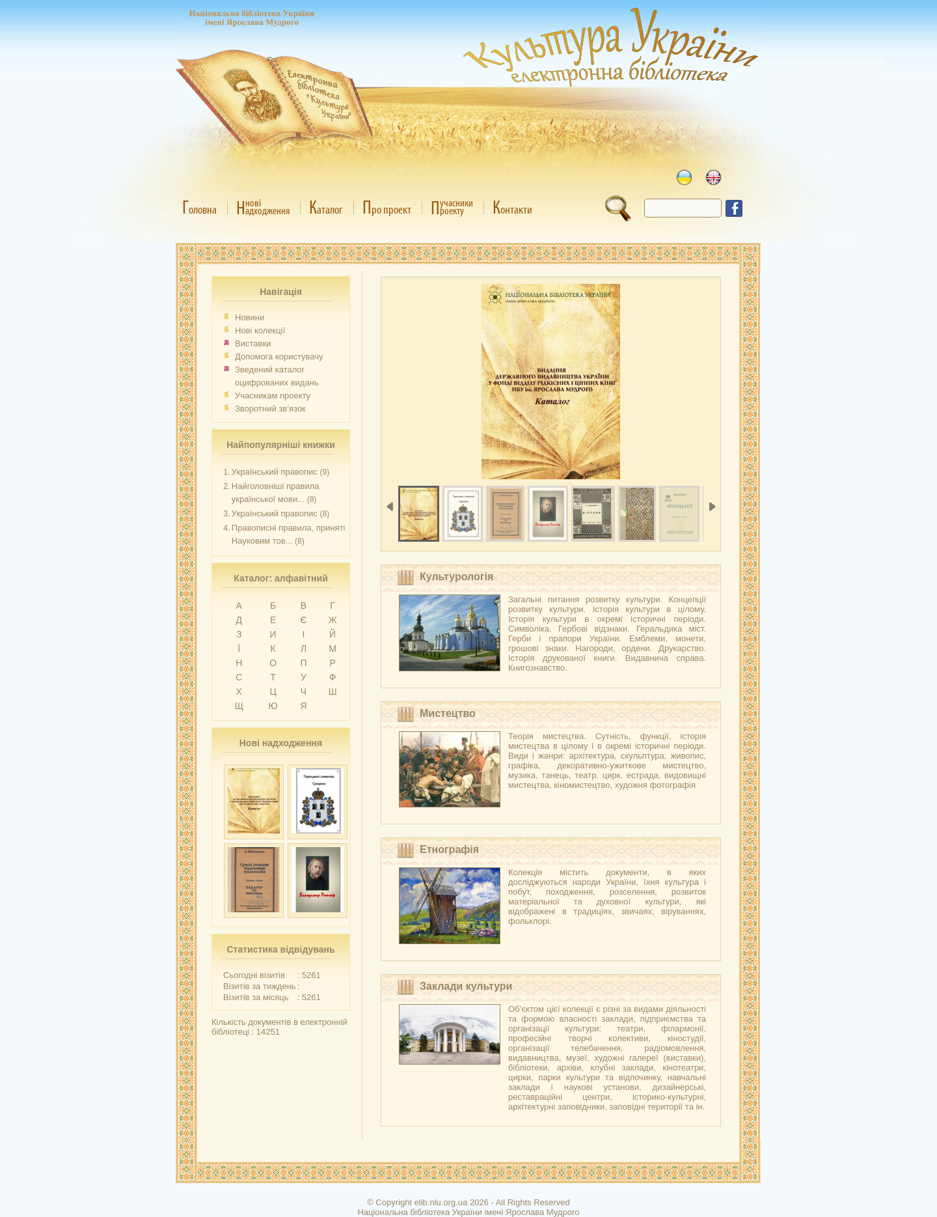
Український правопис (275, 472)
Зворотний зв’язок (270, 408)
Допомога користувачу (279, 356)
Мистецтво (448, 713)
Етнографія (449, 849)
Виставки (253, 343)
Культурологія (456, 576)
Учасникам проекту (272, 395)
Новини (249, 317)
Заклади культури (466, 986)
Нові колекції (260, 330)
